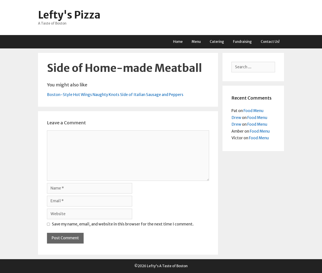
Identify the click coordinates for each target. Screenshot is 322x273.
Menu (196, 42)
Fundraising (242, 42)
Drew (236, 117)
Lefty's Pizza (69, 15)
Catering (217, 42)
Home (178, 42)
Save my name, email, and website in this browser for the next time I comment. (123, 224)
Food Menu (253, 110)
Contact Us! (270, 42)
